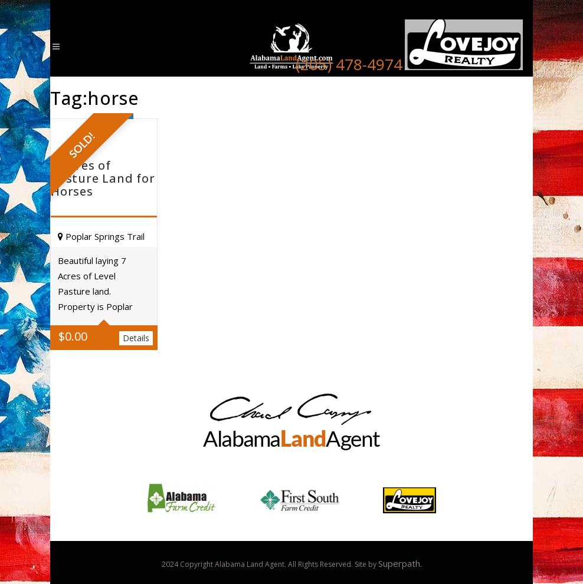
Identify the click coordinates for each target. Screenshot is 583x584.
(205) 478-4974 (349, 64)
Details (136, 338)
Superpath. (400, 563)
